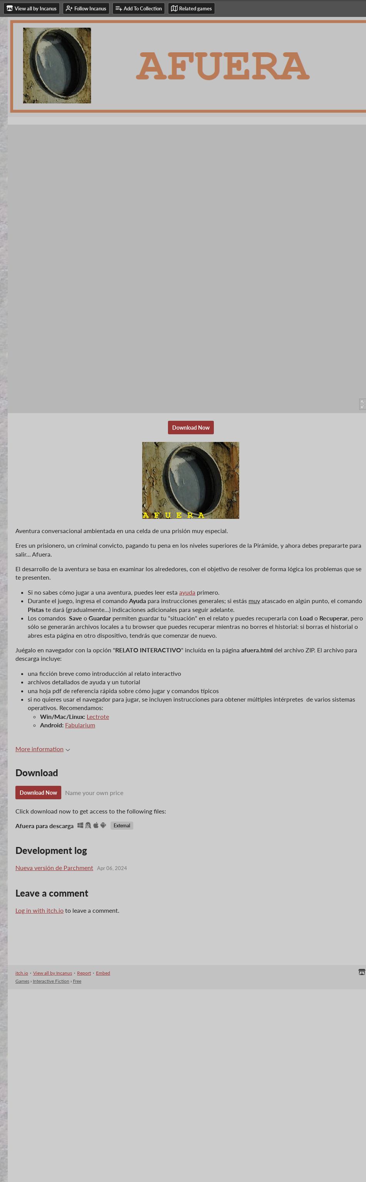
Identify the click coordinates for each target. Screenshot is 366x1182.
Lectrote (98, 716)
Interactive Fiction (51, 981)
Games (22, 981)
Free (77, 981)
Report (84, 973)
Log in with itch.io (39, 910)
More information (42, 748)
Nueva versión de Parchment (54, 867)
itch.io (21, 973)
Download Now (191, 427)
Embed (103, 973)
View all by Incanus (52, 973)
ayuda (187, 592)
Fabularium (80, 725)
